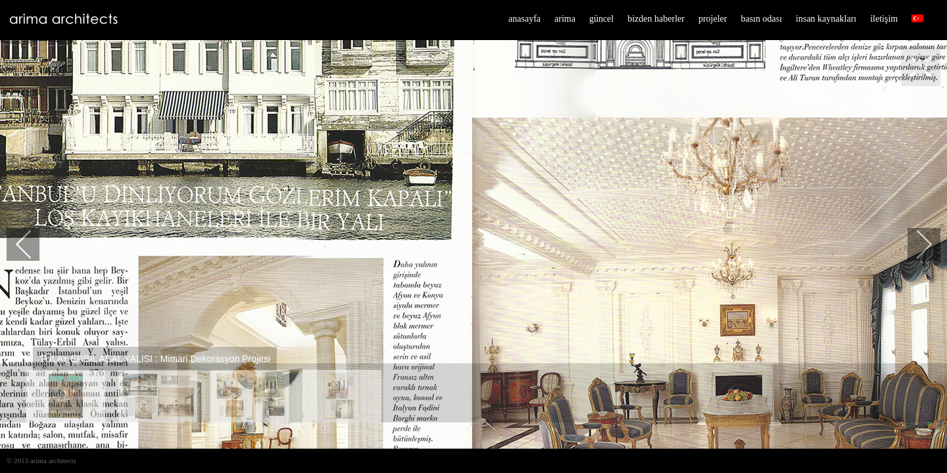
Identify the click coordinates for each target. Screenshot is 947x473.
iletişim (884, 19)
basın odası (761, 19)
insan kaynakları (826, 19)
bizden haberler (656, 19)
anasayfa (524, 19)
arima (564, 19)
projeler (712, 19)
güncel (601, 19)
